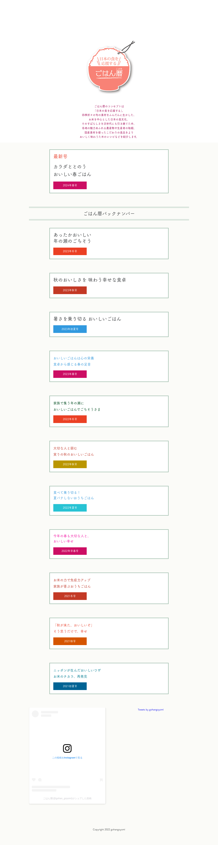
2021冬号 (70, 596)
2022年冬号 (70, 419)
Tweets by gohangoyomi (151, 709)
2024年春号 (70, 185)
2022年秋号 (70, 464)
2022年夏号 (70, 507)
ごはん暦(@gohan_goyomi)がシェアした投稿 (67, 798)
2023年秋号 (70, 290)
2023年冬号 (70, 251)
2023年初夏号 (70, 329)
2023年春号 (70, 374)
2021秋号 (70, 641)
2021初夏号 (70, 686)
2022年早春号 (70, 551)
